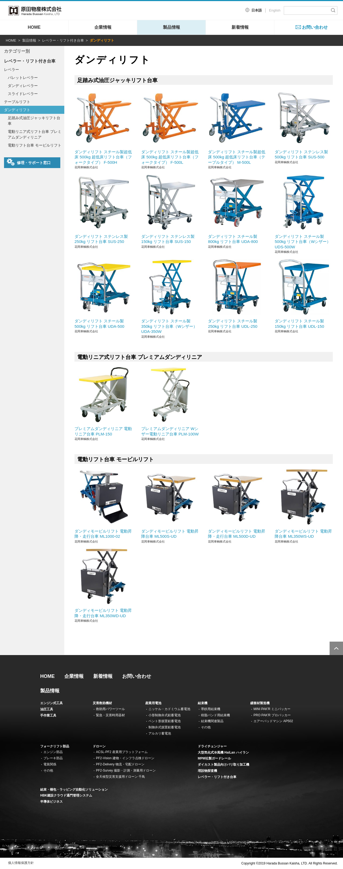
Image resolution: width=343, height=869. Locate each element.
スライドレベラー (23, 94)
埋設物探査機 (207, 771)
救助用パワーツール (110, 709)
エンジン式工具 (51, 703)
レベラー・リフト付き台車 (63, 40)
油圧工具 (46, 709)
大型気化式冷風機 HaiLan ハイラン (223, 752)
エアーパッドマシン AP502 (273, 721)
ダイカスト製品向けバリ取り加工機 (223, 764)
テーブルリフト (17, 102)
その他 (206, 727)
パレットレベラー (23, 77)
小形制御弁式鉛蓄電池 (164, 715)
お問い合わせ (315, 27)
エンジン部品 (53, 752)
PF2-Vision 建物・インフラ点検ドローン (125, 758)
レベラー (11, 69)
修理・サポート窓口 (29, 162)
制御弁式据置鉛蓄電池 (164, 727)
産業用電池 (153, 703)
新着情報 (240, 27)
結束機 (202, 703)
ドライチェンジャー (212, 746)
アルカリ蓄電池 (159, 733)
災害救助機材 (102, 703)
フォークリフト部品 (54, 746)
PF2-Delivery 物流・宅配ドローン (120, 764)
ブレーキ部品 (53, 758)
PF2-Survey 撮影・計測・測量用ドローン (126, 770)
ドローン (99, 746)
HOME (34, 27)
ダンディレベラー (23, 85)
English (275, 10)
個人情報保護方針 (21, 863)
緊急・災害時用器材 (110, 715)
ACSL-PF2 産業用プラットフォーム (122, 752)
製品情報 (171, 27)
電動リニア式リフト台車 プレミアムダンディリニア (34, 134)
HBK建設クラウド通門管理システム (66, 795)
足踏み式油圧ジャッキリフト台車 (34, 121)
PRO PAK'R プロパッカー (272, 715)
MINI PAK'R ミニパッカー (271, 709)
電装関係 (49, 764)
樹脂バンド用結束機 (215, 715)
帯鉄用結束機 (210, 709)
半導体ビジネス (51, 801)
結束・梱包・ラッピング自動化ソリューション (74, 789)
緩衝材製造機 (260, 703)
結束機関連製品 (212, 721)
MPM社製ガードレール (214, 758)
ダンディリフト (17, 110)
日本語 (256, 10)
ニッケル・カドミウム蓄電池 (169, 709)
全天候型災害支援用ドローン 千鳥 (120, 777)
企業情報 (102, 27)
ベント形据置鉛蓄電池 (164, 721)
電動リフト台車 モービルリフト (34, 145)
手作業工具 (48, 715)
